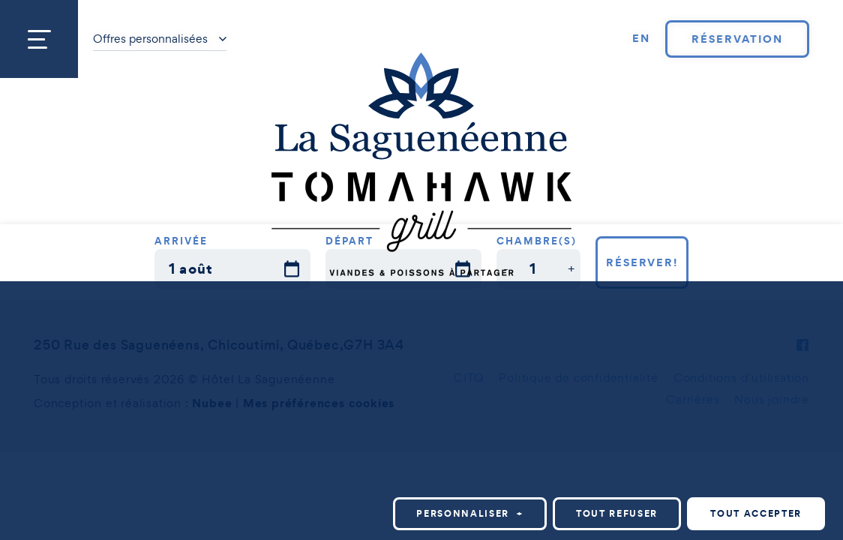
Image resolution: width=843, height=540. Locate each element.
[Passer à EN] (641, 39)
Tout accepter (756, 458)
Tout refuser (617, 458)
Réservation (737, 39)
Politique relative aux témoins (161, 522)
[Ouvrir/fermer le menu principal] (39, 39)
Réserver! (642, 262)
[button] (505, 269)
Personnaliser (470, 458)
